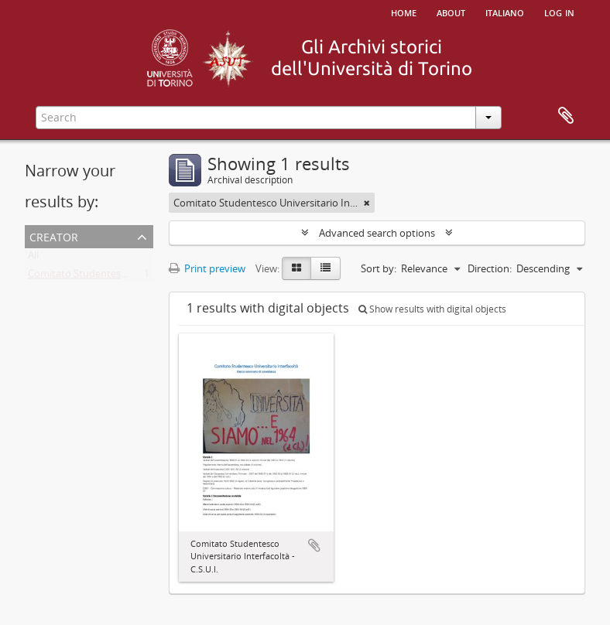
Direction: (490, 268)
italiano (504, 11)
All (33, 258)
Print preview (207, 268)
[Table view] (325, 268)
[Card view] (296, 268)
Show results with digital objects (432, 309)
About (451, 11)
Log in (559, 11)
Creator (53, 235)
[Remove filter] (367, 202)
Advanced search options (377, 233)
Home (403, 11)
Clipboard (566, 116)
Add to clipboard (314, 545)
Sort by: (378, 268)
